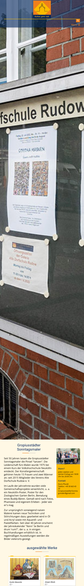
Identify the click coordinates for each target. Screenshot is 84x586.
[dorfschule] (42, 9)
